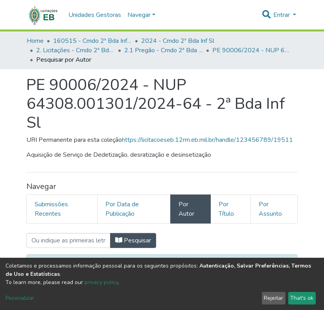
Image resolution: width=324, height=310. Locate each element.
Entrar (282, 15)
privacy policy (101, 282)
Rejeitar (273, 298)
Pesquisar (133, 240)
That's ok (301, 298)
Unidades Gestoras (94, 15)
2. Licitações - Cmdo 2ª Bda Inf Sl (75, 50)
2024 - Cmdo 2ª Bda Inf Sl (177, 41)
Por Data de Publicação (122, 209)
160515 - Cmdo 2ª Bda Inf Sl (92, 41)
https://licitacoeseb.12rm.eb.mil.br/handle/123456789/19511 (207, 140)
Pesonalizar (20, 298)
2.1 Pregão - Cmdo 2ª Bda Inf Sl (163, 50)
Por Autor (186, 209)
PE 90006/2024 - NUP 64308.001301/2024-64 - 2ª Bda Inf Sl (251, 50)
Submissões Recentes (51, 209)
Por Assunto (270, 209)
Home (35, 41)
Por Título (226, 209)
